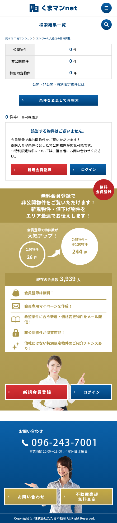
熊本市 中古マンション (18, 38)
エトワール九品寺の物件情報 (53, 38)
